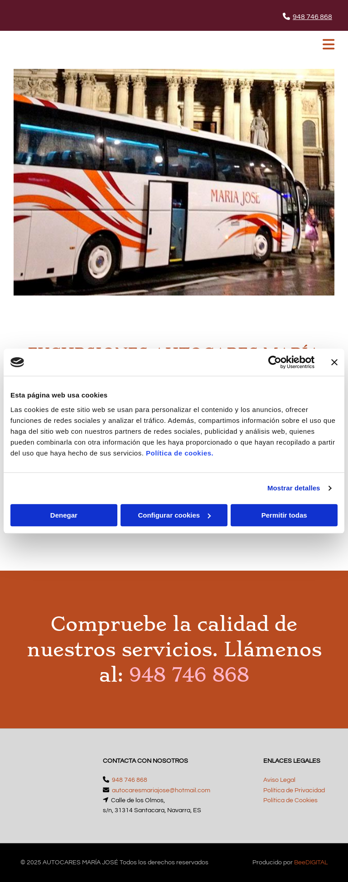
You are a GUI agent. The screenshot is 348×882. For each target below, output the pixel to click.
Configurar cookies (174, 515)
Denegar (63, 515)
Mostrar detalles (293, 488)
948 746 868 (312, 16)
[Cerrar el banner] (334, 362)
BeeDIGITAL (311, 862)
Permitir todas (284, 515)
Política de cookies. (179, 453)
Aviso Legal (279, 780)
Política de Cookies (290, 800)
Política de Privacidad (294, 790)
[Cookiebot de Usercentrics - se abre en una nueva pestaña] (274, 362)
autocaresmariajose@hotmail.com (161, 790)
